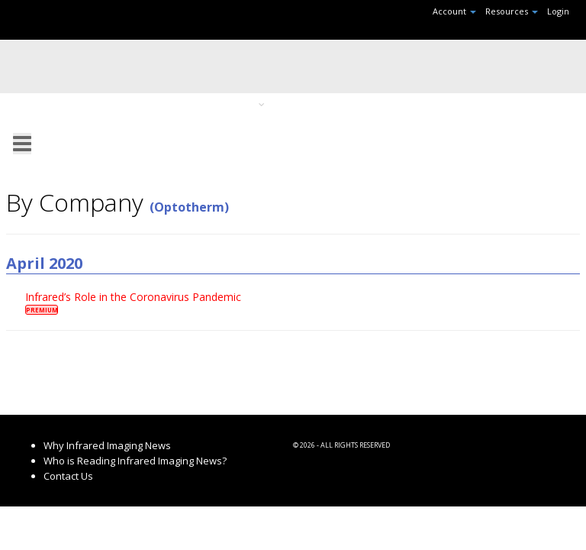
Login (558, 11)
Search (528, 104)
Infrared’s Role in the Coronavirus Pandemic (133, 297)
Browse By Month (330, 104)
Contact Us (68, 476)
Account (454, 11)
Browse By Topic (223, 104)
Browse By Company (441, 104)
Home (38, 104)
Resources (511, 11)
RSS (300, 124)
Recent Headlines (115, 104)
